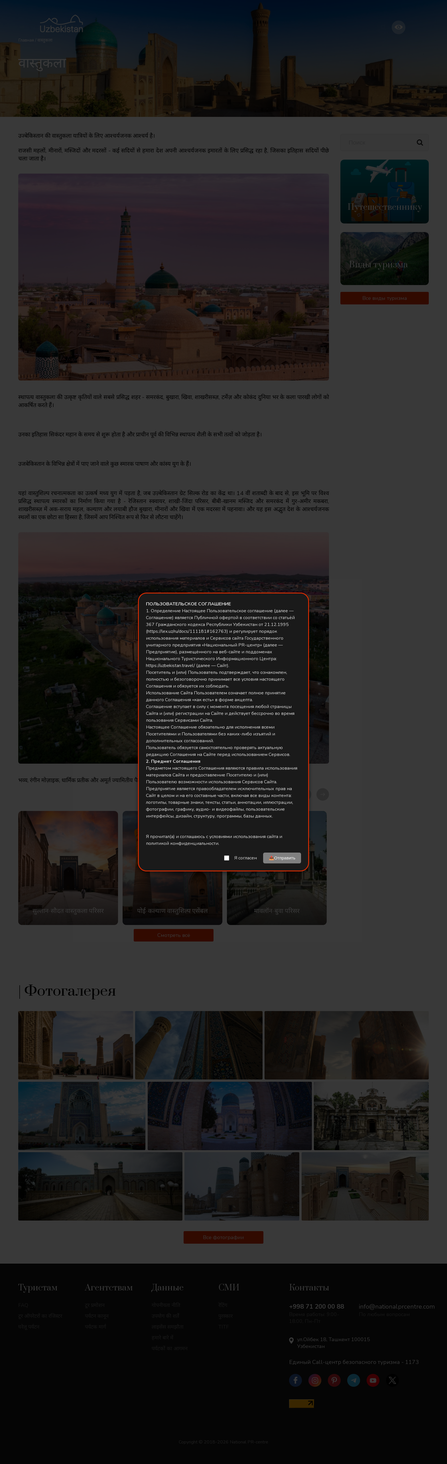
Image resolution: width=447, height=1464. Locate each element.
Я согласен (245, 858)
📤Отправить (282, 857)
